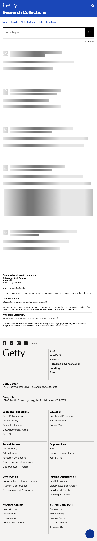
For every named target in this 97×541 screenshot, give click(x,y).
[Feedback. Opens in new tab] (51, 22)
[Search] (14, 22)
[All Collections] (28, 22)
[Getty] (10, 6)
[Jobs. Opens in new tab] (52, 448)
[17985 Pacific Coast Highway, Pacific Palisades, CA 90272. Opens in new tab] (34, 400)
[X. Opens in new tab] (11, 343)
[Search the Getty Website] (92, 6)
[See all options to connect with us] (34, 344)
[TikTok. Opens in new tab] (26, 343)
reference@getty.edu (16, 288)
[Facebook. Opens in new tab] (4, 343)
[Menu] (89, 533)
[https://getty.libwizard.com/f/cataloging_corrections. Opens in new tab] (25, 302)
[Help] (40, 22)
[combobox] (44, 32)
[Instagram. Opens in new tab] (19, 343)
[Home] (4, 22)
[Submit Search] (89, 32)
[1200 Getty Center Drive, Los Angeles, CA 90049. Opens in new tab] (30, 386)
